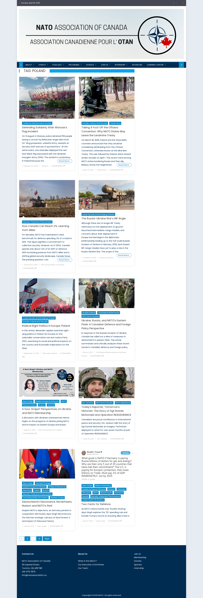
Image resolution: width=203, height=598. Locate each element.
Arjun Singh (28, 401)
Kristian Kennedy (106, 258)
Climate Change (43, 483)
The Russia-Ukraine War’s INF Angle (103, 218)
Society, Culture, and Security (94, 123)
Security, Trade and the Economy (37, 222)
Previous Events (29, 405)
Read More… (65, 161)
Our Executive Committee (91, 564)
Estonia (111, 489)
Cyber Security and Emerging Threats (98, 214)
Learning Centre (155, 64)
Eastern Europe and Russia (47, 401)
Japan (37, 490)
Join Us (104, 64)
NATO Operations (123, 402)
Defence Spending (103, 485)
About (28, 64)
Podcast (57, 64)
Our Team (83, 568)
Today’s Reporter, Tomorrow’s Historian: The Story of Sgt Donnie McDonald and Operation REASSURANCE (106, 411)
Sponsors (137, 64)
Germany (27, 490)
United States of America (93, 500)
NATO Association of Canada (52, 265)
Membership (140, 557)
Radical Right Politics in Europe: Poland (46, 326)
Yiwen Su (44, 166)
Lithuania (86, 493)
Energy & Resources (57, 487)
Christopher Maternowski (108, 312)
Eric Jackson (87, 402)
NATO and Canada (90, 316)
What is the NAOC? (87, 561)
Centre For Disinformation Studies (37, 123)
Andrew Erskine (88, 312)
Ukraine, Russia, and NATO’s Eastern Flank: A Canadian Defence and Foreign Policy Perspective (106, 324)
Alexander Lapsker (50, 353)
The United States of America (35, 497)
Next (47, 538)
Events (42, 64)
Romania (119, 493)
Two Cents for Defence (96, 504)
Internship (120, 64)
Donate (90, 64)
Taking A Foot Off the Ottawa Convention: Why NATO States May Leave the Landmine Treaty (103, 131)
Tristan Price (115, 123)
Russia (42, 405)
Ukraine (51, 405)
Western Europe (57, 497)
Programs (74, 64)
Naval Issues (106, 493)
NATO (63, 401)
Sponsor (138, 564)
